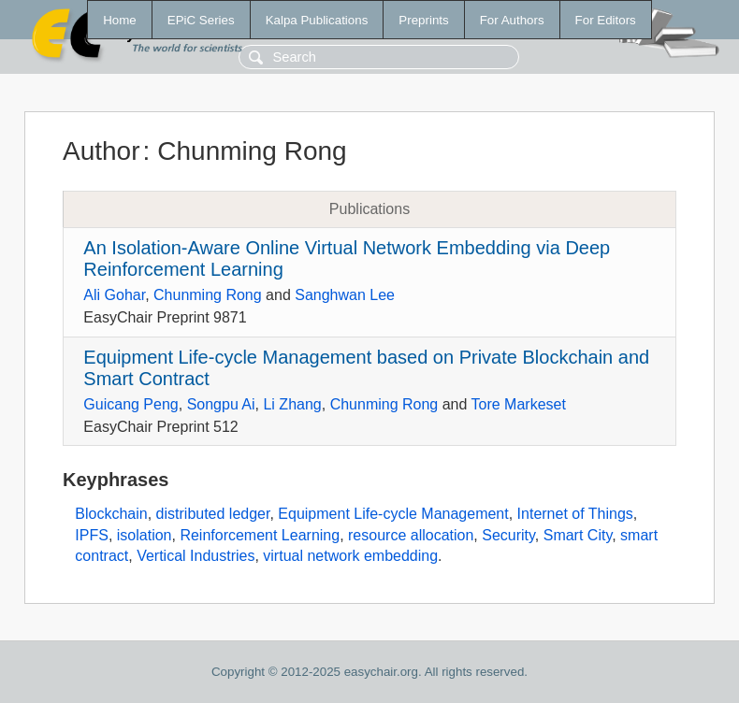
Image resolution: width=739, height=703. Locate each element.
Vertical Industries (195, 556)
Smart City (577, 535)
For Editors (605, 20)
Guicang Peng (130, 404)
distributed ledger (213, 514)
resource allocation (410, 535)
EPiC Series (201, 20)
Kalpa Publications (317, 20)
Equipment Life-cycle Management (393, 514)
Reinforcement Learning (260, 535)
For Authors (512, 20)
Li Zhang (292, 404)
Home (120, 20)
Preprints (423, 20)
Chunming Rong (207, 295)
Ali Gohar (114, 295)
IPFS (92, 535)
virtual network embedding (350, 556)
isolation (144, 535)
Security (508, 535)
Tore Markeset (518, 404)
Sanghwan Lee (345, 295)
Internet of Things (575, 514)
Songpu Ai (221, 404)
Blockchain (111, 514)
